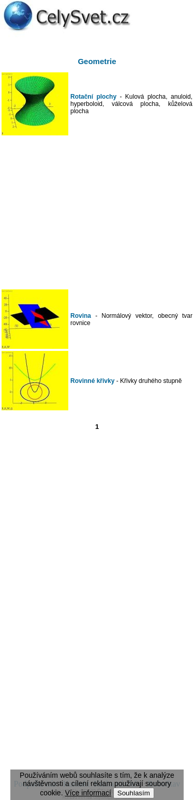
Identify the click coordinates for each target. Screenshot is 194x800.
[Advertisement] (97, 212)
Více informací (88, 793)
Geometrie (97, 61)
